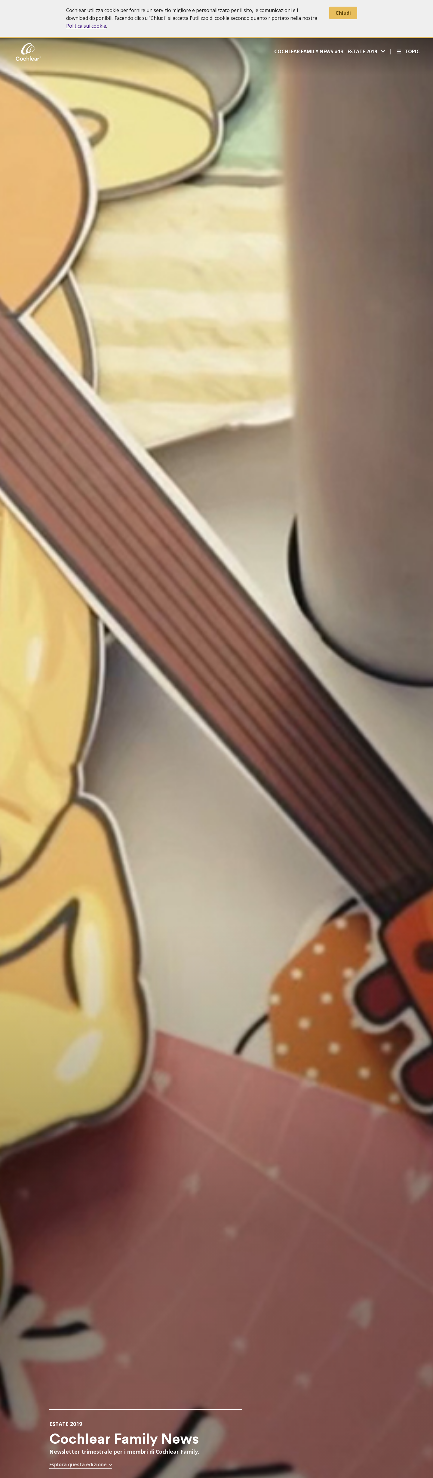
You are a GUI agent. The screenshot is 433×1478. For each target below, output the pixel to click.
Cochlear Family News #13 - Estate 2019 (326, 51)
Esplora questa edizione (78, 1464)
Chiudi (343, 13)
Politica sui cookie (86, 26)
